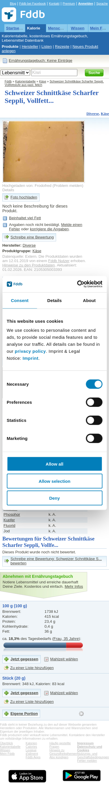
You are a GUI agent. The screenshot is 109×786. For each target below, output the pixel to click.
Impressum (85, 743)
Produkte (10, 46)
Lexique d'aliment (32, 751)
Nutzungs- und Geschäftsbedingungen (93, 755)
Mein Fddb (7, 753)
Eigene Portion (24, 713)
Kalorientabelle (41, 28)
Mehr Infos (74, 586)
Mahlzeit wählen (64, 659)
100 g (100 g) (14, 605)
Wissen (78, 28)
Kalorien (31, 743)
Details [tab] (54, 300)
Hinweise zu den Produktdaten (28, 265)
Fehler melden (87, 760)
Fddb (8, 81)
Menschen (57, 28)
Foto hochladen (23, 197)
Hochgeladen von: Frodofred (26, 185)
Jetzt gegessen (24, 659)
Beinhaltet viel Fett (25, 218)
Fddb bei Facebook (32, 3)
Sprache (102, 3)
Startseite (15, 28)
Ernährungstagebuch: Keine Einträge (40, 60)
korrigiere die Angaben (49, 229)
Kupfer (9, 520)
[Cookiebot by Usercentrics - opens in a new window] (77, 284)
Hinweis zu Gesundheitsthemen (63, 751)
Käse (42, 81)
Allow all (54, 464)
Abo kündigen (58, 757)
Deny (54, 498)
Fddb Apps (33, 757)
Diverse (92, 113)
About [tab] (89, 300)
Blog (13, 3)
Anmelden (85, 3)
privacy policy (30, 351)
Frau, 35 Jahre (66, 638)
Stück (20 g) (13, 678)
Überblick (6, 743)
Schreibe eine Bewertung (32, 237)
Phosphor (11, 514)
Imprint (30, 358)
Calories (31, 746)
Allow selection (54, 480)
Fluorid (9, 525)
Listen (47, 46)
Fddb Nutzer (58, 261)
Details (8, 190)
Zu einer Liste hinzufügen (32, 668)
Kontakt (54, 3)
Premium (68, 3)
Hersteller (30, 46)
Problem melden (68, 185)
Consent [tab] (19, 300)
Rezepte (62, 46)
